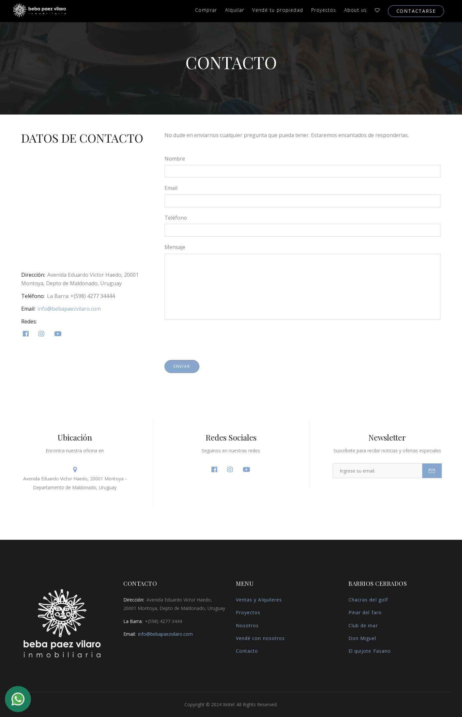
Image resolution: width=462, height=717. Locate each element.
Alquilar (234, 10)
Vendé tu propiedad (277, 10)
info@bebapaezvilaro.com (69, 308)
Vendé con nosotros (260, 638)
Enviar (182, 366)
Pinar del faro (365, 612)
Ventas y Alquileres (259, 600)
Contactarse (416, 11)
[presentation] (214, 338)
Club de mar (363, 625)
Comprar (206, 10)
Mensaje (174, 247)
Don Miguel (362, 638)
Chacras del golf (368, 600)
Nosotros (247, 625)
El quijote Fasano (369, 651)
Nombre (174, 158)
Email (170, 188)
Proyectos (323, 10)
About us (355, 10)
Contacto (247, 651)
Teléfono (175, 217)
